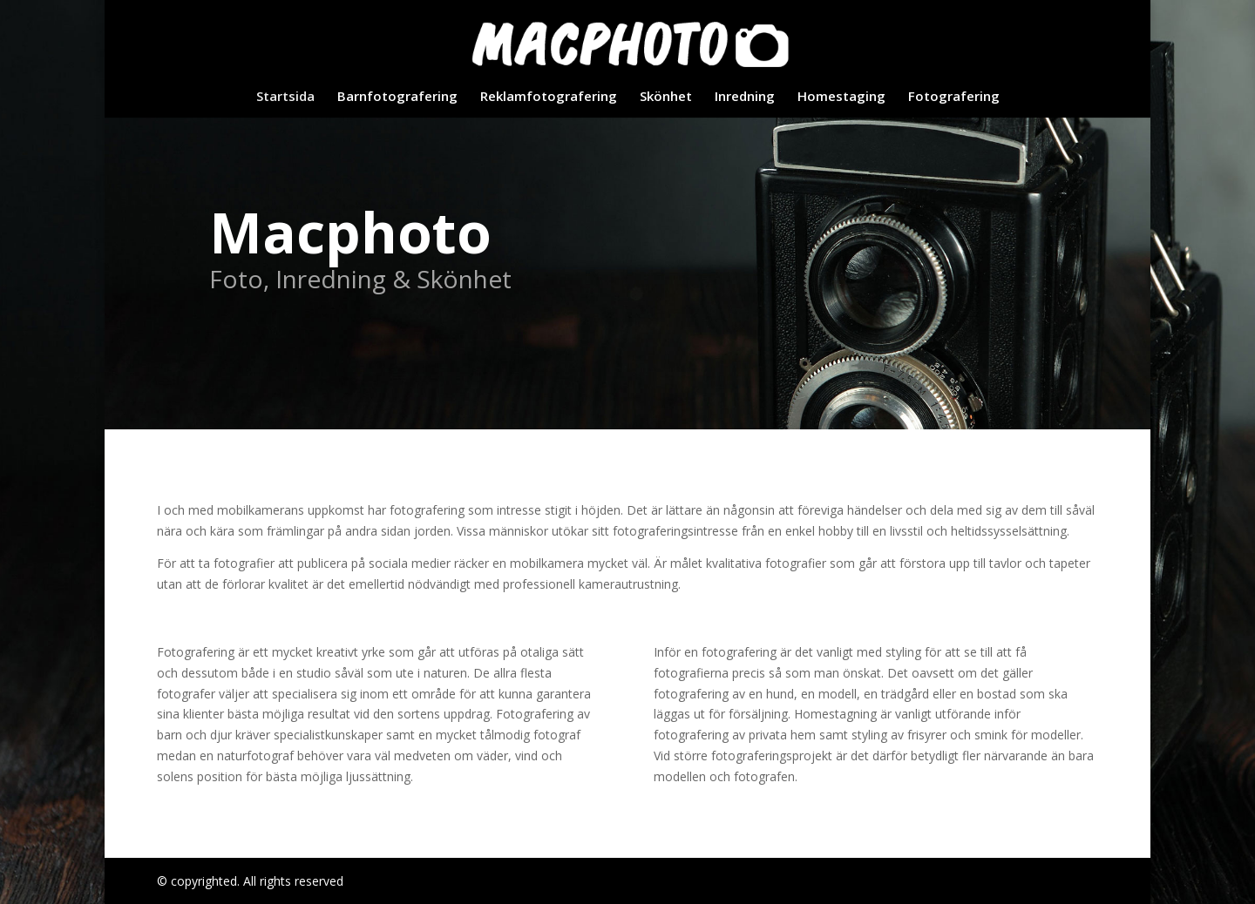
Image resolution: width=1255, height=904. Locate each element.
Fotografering (954, 97)
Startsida (285, 97)
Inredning (745, 97)
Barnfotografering (397, 97)
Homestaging (841, 97)
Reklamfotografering (548, 97)
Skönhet (666, 97)
